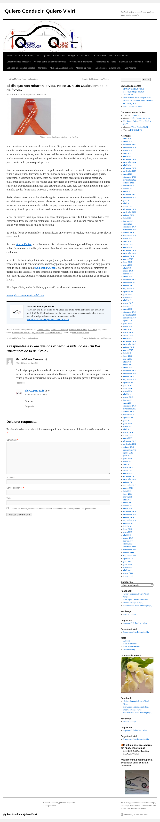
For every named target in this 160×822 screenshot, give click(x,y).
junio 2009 (127, 564)
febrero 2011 (128, 506)
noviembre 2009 (129, 550)
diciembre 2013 (129, 406)
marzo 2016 (128, 332)
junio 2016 (127, 324)
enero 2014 (127, 403)
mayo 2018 (127, 265)
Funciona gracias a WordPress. (136, 814)
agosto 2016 (128, 321)
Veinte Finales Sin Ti (139, 127)
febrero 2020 (128, 221)
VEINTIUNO (128, 95)
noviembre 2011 (129, 479)
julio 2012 (127, 456)
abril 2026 (127, 139)
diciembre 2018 (129, 250)
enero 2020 (127, 224)
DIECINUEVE (136, 130)
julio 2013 (127, 420)
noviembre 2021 (129, 197)
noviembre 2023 (129, 171)
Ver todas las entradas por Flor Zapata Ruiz (48, 319)
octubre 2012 (128, 447)
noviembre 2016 (129, 315)
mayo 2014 (127, 391)
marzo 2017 (128, 303)
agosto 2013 (128, 417)
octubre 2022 (128, 183)
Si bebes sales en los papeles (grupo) (137, 605)
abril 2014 (127, 394)
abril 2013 (127, 429)
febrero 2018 (128, 274)
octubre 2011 (128, 482)
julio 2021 (127, 200)
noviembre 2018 (129, 253)
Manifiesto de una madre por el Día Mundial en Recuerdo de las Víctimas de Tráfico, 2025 (138, 101)
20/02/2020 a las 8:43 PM (27, 363)
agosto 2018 (128, 259)
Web (8, 498)
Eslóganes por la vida (78, 55)
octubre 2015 (128, 347)
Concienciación (43, 329)
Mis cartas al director (119, 55)
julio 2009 (127, 561)
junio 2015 (127, 356)
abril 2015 (127, 362)
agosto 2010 (128, 523)
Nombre (11, 477)
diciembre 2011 (129, 476)
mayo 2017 (127, 297)
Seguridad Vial (38, 332)
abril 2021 (127, 203)
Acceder (126, 641)
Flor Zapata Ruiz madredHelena (136, 600)
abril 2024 (127, 165)
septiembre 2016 (129, 318)
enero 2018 (127, 277)
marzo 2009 (128, 573)
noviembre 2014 (129, 373)
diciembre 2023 (129, 168)
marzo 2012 (128, 467)
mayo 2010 (127, 532)
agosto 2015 (128, 350)
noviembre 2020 (129, 212)
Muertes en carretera (78, 329)
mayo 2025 (127, 150)
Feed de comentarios (131, 647)
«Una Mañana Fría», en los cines (22, 79)
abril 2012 (127, 464)
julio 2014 (127, 385)
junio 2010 (127, 529)
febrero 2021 (128, 206)
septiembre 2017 (129, 288)
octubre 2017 (128, 285)
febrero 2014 (128, 400)
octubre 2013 (128, 412)
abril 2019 (127, 241)
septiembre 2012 (129, 450)
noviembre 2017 (129, 282)
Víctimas (92, 329)
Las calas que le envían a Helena (135, 61)
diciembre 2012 (129, 441)
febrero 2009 (128, 576)
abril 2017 (127, 300)
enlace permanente (80, 332)
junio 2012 (127, 459)
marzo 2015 (128, 365)
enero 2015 (127, 368)
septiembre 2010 (129, 520)
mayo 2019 (127, 238)
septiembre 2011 (129, 485)
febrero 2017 (128, 306)
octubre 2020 (128, 215)
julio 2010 (127, 526)
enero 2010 (127, 544)
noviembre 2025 (129, 147)
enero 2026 (127, 142)
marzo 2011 (128, 503)
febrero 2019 (128, 244)
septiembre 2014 (129, 379)
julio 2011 (127, 491)
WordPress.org (129, 650)
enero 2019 (127, 247)
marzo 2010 (128, 538)
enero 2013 (127, 438)
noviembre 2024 (129, 162)
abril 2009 (127, 570)
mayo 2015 (127, 359)
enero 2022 (127, 191)
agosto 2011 (128, 488)
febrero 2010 (128, 541)
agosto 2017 (128, 291)
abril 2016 (127, 329)
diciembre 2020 (129, 209)
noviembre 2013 (129, 409)
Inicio (9, 55)
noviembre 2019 (129, 230)
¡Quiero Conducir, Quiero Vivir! (39, 11)
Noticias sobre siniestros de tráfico (50, 61)
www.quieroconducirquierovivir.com (25, 295)
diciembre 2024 (129, 159)
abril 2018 (127, 268)
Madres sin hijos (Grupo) (133, 603)
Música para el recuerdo (61, 68)
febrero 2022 (128, 189)
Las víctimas (59, 55)
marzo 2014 (128, 397)
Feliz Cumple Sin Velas (132, 106)
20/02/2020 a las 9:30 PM (36, 394)
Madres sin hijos (83, 68)
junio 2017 (127, 294)
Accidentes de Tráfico (106, 61)
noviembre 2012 (129, 444)
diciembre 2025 (129, 144)
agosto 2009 (128, 558)
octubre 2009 (128, 552)
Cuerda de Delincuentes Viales (96, 79)
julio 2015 (127, 353)
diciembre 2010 (129, 511)
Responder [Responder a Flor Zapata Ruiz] (29, 406)
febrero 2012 (128, 470)
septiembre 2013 (129, 415)
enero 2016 (127, 338)
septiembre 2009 (129, 555)
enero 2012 (127, 473)
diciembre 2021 (129, 194)
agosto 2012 (128, 453)
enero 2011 (127, 508)
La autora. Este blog (24, 55)
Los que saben (99, 55)
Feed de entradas (130, 644)
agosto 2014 (128, 382)
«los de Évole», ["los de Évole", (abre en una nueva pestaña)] (24, 244)
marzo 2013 (128, 432)
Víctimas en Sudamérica (80, 61)
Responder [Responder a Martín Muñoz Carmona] (20, 383)
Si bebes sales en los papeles (21, 68)
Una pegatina (43, 55)
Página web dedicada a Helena (135, 623)
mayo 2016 (127, 326)
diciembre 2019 (129, 227)
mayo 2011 (127, 497)
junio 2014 (127, 388)
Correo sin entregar (59, 329)
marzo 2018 (128, 271)
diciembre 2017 (129, 280)
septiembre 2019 (129, 235)
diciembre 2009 (129, 547)
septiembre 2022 (129, 186)
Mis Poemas (130, 68)
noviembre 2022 (129, 180)
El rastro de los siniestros (19, 61)
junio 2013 (127, 423)
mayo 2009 (127, 567)
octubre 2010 (128, 517)
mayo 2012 (127, 461)
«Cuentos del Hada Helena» (108, 68)
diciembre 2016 (129, 312)
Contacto (42, 68)
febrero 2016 (128, 335)
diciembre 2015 (129, 341)
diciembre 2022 (129, 177)
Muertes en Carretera (21, 332)
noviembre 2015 (129, 344)
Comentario (12, 440)
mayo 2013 (127, 426)
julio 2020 (127, 218)
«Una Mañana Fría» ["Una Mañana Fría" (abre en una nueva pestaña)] (45, 267)
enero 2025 (127, 156)
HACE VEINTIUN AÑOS (133, 89)
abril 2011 (127, 500)
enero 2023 (127, 174)
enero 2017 (127, 309)
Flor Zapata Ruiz (39, 94)
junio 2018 (127, 262)
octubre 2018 (128, 256)
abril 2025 (127, 153)
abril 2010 (127, 535)
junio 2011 (127, 494)
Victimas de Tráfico (53, 332)
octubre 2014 (128, 376)
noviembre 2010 (129, 514)
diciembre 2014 (129, 371)
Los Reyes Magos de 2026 (133, 92)
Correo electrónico (15, 488)
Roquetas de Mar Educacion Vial (136, 632)
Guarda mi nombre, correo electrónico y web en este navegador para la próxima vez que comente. (53, 509)
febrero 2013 (128, 435)
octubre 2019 (128, 233)
